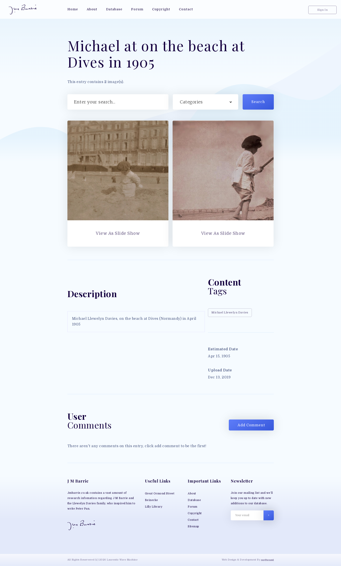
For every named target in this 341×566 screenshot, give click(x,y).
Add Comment (251, 425)
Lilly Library (153, 506)
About (192, 493)
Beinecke (151, 500)
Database (194, 500)
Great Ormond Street (160, 493)
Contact (193, 519)
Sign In (322, 9)
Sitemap (193, 526)
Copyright (195, 513)
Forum (192, 506)
